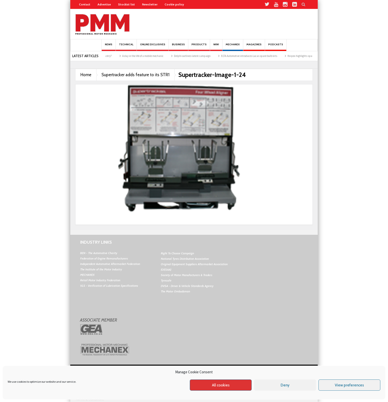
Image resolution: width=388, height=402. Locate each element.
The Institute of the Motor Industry (101, 269)
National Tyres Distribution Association (185, 258)
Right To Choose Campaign (177, 253)
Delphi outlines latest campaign (198, 56)
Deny (285, 385)
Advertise (104, 4)
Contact (84, 4)
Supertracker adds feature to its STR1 (135, 74)
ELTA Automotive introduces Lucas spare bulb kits (255, 56)
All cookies (221, 385)
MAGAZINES (254, 47)
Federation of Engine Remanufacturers (104, 258)
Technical (126, 47)
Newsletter (149, 4)
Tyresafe (166, 280)
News (109, 47)
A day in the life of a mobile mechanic (148, 56)
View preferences (349, 385)
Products (199, 47)
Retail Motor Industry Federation (100, 280)
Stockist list (126, 4)
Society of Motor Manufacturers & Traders (186, 275)
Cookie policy (174, 4)
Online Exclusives (153, 47)
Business (178, 47)
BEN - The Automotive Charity (98, 253)
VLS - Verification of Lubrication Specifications (109, 285)
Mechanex (232, 47)
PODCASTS (275, 47)
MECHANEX (87, 275)
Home (85, 74)
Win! (216, 47)
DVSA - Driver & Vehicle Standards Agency (187, 286)
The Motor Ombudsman (175, 291)
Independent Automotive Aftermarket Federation (110, 264)
